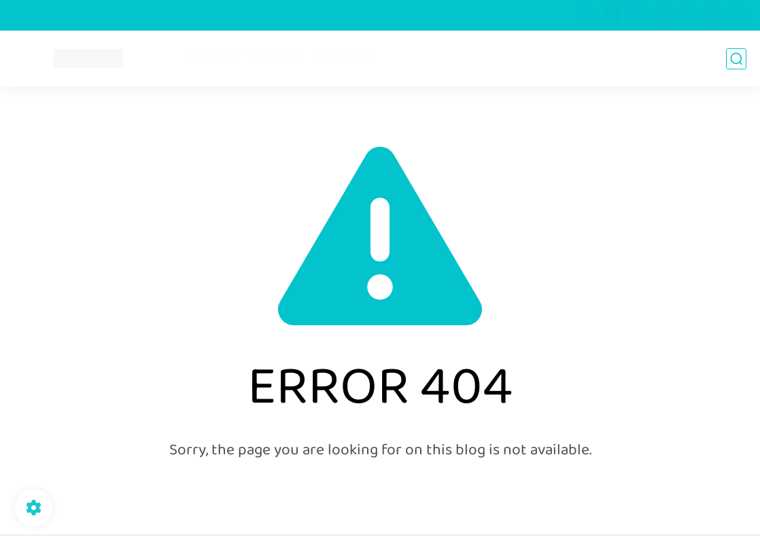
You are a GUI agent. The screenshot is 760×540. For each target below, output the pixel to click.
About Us (37, 15)
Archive (247, 15)
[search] (736, 58)
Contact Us (303, 15)
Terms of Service (181, 15)
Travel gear (274, 59)
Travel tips (212, 59)
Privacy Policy (102, 15)
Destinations (343, 59)
